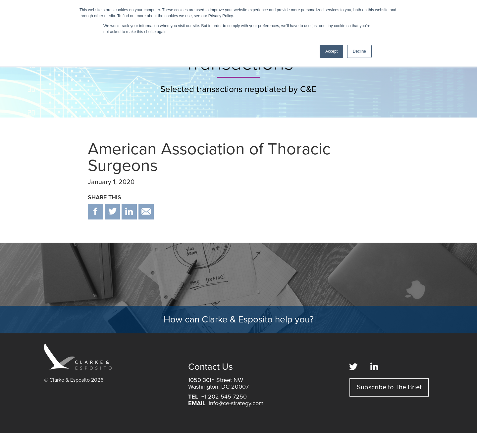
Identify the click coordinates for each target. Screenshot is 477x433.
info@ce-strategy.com (236, 403)
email (146, 211)
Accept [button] (331, 51)
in (129, 211)
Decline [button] (359, 51)
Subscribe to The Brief (389, 387)
